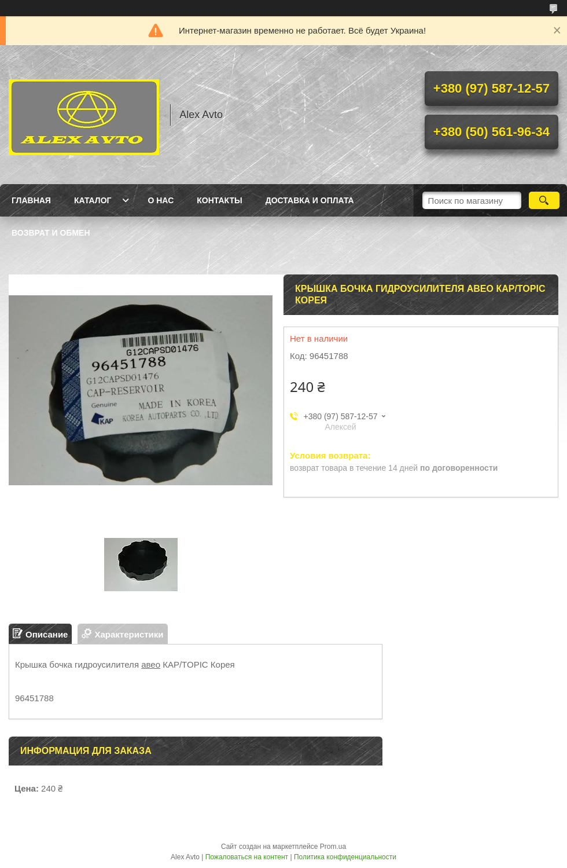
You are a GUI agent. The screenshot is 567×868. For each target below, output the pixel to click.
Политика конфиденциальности (345, 857)
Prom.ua (333, 847)
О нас (161, 200)
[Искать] (544, 200)
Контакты (219, 200)
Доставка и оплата (310, 200)
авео (150, 664)
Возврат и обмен (51, 232)
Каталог (93, 200)
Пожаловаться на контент (246, 857)
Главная (31, 200)
